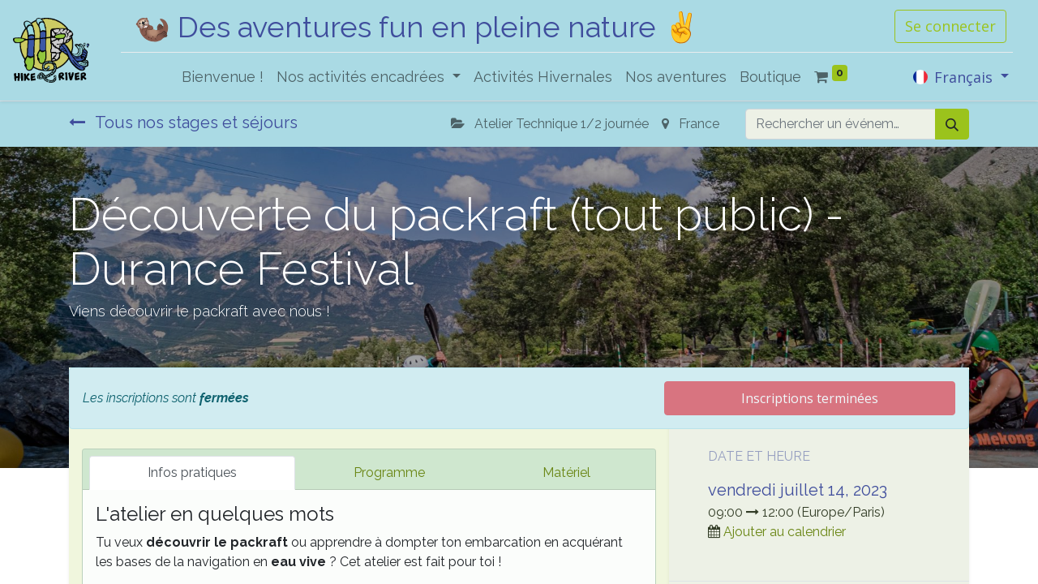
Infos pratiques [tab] (192, 472)
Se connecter (950, 26)
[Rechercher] (952, 124)
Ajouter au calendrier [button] (784, 531)
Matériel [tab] (566, 472)
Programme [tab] (389, 472)
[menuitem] (222, 76)
